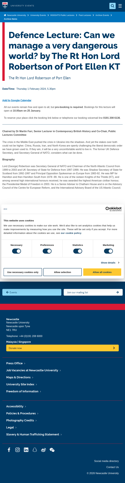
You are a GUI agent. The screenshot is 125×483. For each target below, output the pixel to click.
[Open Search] (112, 6)
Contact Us (112, 467)
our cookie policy (71, 233)
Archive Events (102, 15)
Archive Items (10, 19)
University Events (38, 15)
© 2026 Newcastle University (103, 473)
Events (13, 292)
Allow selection (62, 272)
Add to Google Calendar (16, 100)
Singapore (25, 341)
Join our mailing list (77, 292)
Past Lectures (85, 15)
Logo (5, 6)
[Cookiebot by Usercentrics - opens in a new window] (107, 209)
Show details (108, 262)
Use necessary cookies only (22, 272)
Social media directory (106, 461)
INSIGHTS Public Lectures (62, 15)
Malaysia (11, 341)
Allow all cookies (102, 272)
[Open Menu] (120, 6)
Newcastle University (16, 15)
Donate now (15, 348)
